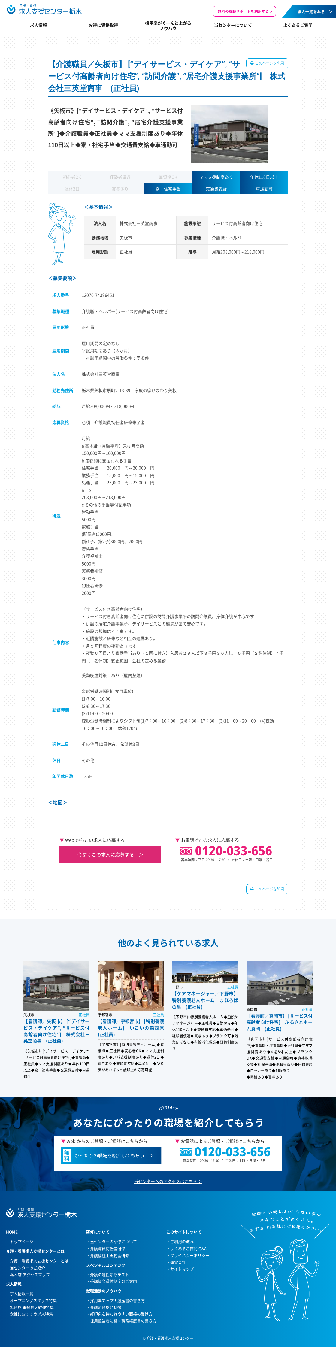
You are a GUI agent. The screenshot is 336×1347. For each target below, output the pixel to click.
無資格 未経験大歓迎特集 (32, 1307)
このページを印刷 (269, 63)
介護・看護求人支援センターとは (39, 1261)
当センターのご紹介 (27, 1267)
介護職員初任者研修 (107, 1248)
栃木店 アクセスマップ (30, 1274)
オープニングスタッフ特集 (33, 1300)
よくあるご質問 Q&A (188, 1248)
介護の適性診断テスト (109, 1274)
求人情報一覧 (21, 1293)
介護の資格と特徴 (105, 1307)
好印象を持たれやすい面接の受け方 (121, 1314)
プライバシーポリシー (189, 1255)
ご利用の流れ (182, 1241)
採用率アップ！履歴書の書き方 (117, 1300)
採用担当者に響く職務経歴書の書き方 (123, 1321)
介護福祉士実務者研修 (109, 1255)
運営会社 (178, 1262)
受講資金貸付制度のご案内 (113, 1281)
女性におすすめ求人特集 (31, 1314)
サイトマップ (182, 1269)
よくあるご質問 (298, 25)
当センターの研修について (113, 1241)
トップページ (21, 1241)
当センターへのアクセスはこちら (165, 1181)
